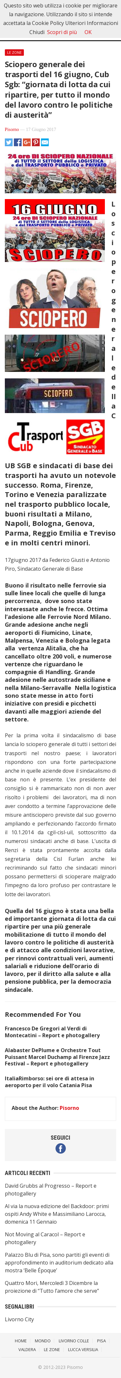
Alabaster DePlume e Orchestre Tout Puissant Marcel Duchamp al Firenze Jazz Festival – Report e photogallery (57, 1057)
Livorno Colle (74, 1341)
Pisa (101, 1341)
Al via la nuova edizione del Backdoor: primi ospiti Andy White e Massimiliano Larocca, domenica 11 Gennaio (57, 1214)
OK (88, 32)
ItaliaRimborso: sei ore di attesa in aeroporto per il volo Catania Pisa (49, 1082)
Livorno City (19, 1319)
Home (21, 1341)
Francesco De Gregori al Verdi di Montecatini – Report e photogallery (52, 1032)
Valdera (27, 1349)
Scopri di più (62, 32)
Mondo (43, 1341)
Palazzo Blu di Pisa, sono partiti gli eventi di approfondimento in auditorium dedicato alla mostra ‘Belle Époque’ (59, 1262)
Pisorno (12, 129)
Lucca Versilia (83, 1349)
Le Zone (14, 52)
